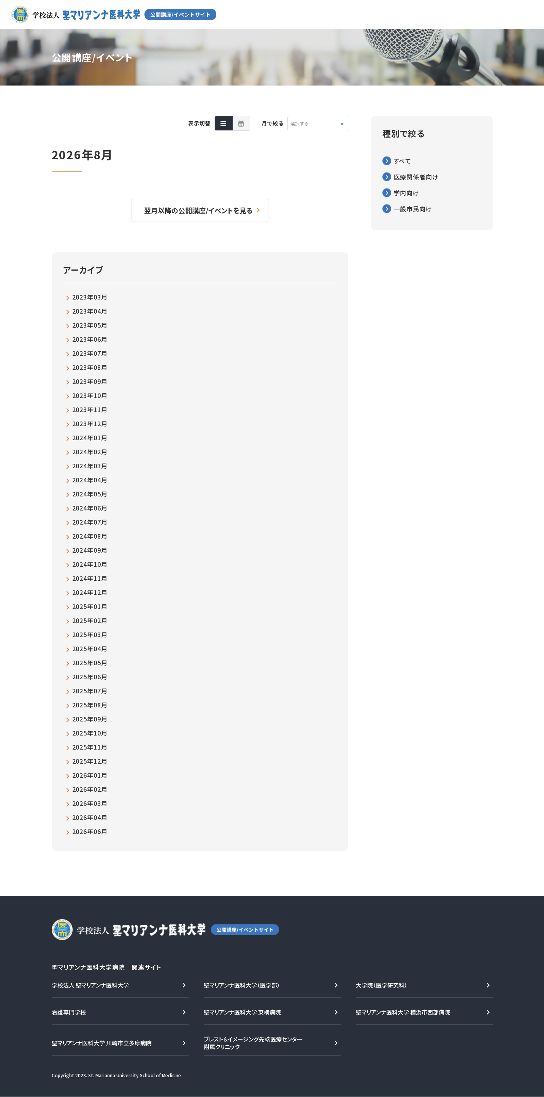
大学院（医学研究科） (382, 985)
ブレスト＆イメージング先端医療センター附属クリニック (253, 1043)
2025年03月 (90, 634)
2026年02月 (90, 789)
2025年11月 (90, 747)
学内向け (407, 192)
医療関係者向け (416, 176)
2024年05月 (90, 494)
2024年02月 (90, 452)
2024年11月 (90, 578)
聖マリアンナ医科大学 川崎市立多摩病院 (102, 1043)
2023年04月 (90, 311)
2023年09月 (90, 381)
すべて (403, 160)
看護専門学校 (69, 1012)
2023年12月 (90, 423)
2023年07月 (90, 353)
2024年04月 (90, 480)
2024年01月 (90, 437)
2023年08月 (90, 367)
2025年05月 (90, 662)
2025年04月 (90, 648)
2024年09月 (90, 550)
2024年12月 (90, 592)
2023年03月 (90, 297)
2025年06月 (90, 677)
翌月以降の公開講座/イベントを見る (198, 210)
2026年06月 (90, 831)
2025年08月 (90, 705)
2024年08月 (90, 536)
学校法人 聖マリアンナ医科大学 (90, 985)
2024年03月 (90, 466)
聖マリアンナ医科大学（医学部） (242, 985)
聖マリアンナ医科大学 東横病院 (242, 1012)
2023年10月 (90, 395)
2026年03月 (90, 803)
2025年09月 (90, 719)
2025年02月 (90, 620)
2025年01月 (90, 606)
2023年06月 (90, 339)
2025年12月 (90, 761)
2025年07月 (90, 691)
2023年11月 (90, 409)
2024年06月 (90, 508)
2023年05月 (90, 325)
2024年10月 (90, 564)
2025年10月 (90, 733)
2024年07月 (90, 522)
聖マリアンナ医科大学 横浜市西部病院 (403, 1012)
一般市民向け (413, 208)
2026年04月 (90, 817)
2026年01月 (90, 775)
